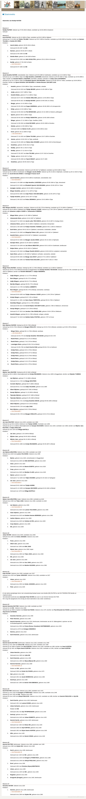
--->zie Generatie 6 (16, 333)
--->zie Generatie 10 (16, 507)
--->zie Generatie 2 (16, 133)
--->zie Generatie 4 (15, 237)
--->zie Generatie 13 (16, 665)
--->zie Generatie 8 (15, 441)
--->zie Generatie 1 (15, 64)
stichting (49, 9)
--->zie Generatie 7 (15, 411)
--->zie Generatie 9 (15, 482)
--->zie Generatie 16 (16, 791)
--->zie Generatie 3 (15, 179)
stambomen (57, 9)
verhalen (64, 9)
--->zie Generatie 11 (16, 551)
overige (81, 9)
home (43, 9)
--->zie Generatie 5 (15, 291)
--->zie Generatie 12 (16, 581)
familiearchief (73, 9)
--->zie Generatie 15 (16, 752)
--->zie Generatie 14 (16, 722)
